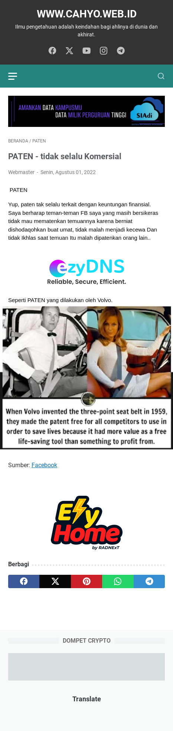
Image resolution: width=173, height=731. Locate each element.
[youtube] (86, 51)
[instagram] (103, 51)
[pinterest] (86, 581)
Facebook (44, 465)
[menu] (17, 76)
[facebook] (52, 51)
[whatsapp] (117, 581)
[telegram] (120, 51)
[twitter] (69, 51)
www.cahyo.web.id (87, 14)
